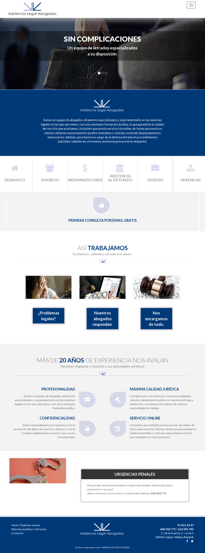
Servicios (41, 529)
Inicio (14, 525)
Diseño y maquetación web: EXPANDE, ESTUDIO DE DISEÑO (102, 547)
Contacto (17, 533)
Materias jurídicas (22, 529)
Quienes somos (30, 525)
